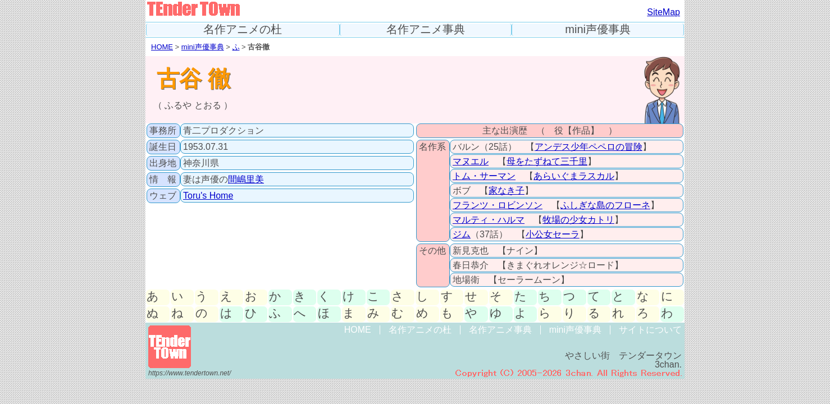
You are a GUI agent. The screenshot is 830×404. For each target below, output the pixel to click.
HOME (162, 47)
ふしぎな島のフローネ (605, 205)
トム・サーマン (484, 176)
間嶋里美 (246, 179)
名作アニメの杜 (242, 29)
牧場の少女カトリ (578, 219)
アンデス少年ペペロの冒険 (588, 147)
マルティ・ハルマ (489, 219)
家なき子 (507, 190)
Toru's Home (208, 195)
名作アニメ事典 (425, 29)
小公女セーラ (553, 234)
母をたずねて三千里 (547, 161)
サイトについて (650, 329)
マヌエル (471, 161)
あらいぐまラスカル (573, 176)
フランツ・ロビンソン (497, 205)
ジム (462, 234)
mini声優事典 (598, 29)
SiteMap (663, 12)
